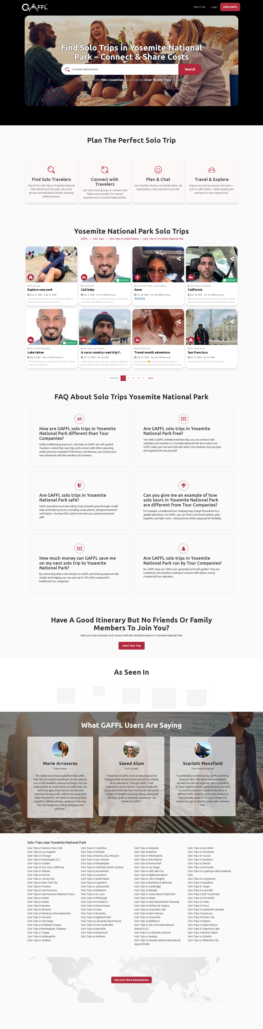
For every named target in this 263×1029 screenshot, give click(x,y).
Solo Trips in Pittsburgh (94, 898)
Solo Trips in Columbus (94, 848)
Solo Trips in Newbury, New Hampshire (49, 913)
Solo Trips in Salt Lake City (149, 871)
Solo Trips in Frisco (198, 905)
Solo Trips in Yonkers (39, 940)
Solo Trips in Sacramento (95, 871)
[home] (34, 7)
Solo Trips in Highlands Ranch (150, 874)
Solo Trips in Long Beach (202, 878)
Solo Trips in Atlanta (38, 871)
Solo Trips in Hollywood (94, 932)
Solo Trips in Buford (145, 851)
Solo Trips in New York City (42, 882)
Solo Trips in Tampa (38, 932)
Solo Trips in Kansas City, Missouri (100, 855)
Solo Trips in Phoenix (39, 909)
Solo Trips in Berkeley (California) (153, 882)
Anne (138, 289)
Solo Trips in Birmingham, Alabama (46, 928)
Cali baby (87, 289)
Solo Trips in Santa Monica (202, 924)
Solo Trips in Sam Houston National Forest (51, 894)
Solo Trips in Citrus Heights (149, 878)
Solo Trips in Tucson (199, 855)
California (195, 289)
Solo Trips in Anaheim (93, 936)
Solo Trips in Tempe (199, 886)
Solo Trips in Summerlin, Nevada (206, 909)
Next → (152, 378)
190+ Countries (112, 80)
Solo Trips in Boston (38, 905)
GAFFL (84, 238)
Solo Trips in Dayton (199, 921)
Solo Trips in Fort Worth (201, 898)
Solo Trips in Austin (38, 901)
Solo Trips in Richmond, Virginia (151, 905)
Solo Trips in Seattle (38, 863)
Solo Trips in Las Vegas (147, 867)
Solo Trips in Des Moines (148, 859)
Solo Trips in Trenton (39, 886)
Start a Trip (199, 6)
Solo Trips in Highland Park (96, 917)
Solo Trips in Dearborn (200, 859)
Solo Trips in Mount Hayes (95, 905)
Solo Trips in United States (124, 238)
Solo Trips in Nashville (93, 928)
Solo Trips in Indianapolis (41, 936)
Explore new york (40, 289)
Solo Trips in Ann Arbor (201, 848)
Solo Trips (98, 238)
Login (214, 6)
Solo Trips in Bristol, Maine (203, 932)
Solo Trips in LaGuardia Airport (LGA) (101, 921)
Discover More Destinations (131, 980)
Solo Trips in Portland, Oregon (44, 924)
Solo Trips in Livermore (94, 874)
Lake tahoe (35, 352)
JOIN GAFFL (230, 6)
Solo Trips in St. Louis (93, 894)
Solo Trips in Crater (198, 901)
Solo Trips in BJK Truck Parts (204, 894)
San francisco (198, 352)
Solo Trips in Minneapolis (148, 855)
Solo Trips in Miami (144, 898)
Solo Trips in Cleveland (201, 851)
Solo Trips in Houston (39, 917)
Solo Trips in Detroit (199, 863)
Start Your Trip (131, 645)
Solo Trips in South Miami (95, 878)
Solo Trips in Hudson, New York (44, 848)
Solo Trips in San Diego (40, 921)
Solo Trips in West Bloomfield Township (157, 901)
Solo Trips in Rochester (201, 867)
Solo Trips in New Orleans (148, 913)
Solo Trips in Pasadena (200, 882)
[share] (72, 259)
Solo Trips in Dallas (38, 898)
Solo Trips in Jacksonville (95, 886)
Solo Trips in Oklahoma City (203, 940)
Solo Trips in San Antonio (95, 859)
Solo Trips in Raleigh (145, 890)
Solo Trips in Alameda (146, 848)
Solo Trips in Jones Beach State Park (154, 894)
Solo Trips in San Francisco (42, 890)
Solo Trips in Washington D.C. (44, 859)
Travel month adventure (152, 352)
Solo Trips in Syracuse (200, 913)
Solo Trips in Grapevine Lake (204, 928)
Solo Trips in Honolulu (93, 913)
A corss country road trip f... (101, 352)
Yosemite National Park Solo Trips (131, 231)
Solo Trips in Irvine (91, 909)
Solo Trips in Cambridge (147, 886)
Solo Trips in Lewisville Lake (150, 909)
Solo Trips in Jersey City (40, 878)
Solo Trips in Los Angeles (41, 851)
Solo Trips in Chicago (39, 855)
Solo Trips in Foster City (201, 917)
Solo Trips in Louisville (200, 890)
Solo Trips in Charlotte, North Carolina (102, 867)
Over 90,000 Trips (157, 80)
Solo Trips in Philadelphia (95, 863)
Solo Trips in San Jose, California (45, 867)
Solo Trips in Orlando (93, 851)
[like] (72, 252)
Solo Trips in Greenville (147, 917)
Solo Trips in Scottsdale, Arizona (152, 932)
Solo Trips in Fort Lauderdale (97, 924)
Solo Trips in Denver (38, 874)
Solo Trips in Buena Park (147, 863)
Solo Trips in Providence (94, 901)
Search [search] (190, 69)
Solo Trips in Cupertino (94, 882)
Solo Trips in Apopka (145, 936)
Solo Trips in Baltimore (93, 890)
